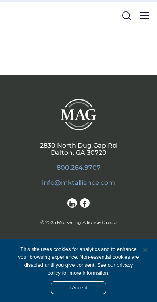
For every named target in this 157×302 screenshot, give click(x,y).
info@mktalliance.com (78, 182)
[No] (145, 250)
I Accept (78, 288)
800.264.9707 (79, 167)
